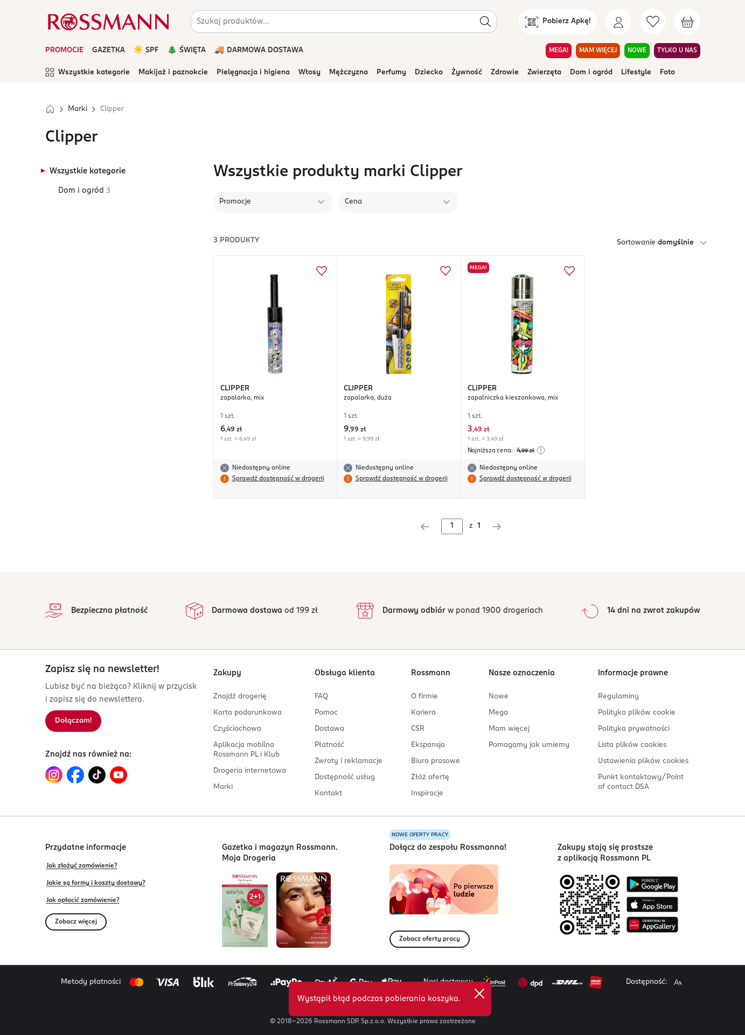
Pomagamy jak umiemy (529, 745)
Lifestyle (636, 72)
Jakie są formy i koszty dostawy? (95, 883)
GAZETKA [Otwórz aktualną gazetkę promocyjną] (108, 50)
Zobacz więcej (76, 922)
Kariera (423, 712)
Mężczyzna (348, 72)
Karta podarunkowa (247, 712)
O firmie (424, 696)
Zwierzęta (544, 72)
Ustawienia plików (643, 761)
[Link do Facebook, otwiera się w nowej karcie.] (75, 775)
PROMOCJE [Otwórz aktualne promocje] (64, 50)
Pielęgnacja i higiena (253, 72)
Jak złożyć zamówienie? (81, 866)
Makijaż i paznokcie (173, 72)
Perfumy (391, 72)
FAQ (321, 696)
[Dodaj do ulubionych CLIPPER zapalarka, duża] (445, 270)
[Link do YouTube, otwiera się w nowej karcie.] (118, 775)
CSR (417, 728)
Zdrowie (505, 72)
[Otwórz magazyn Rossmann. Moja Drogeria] (303, 910)
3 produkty (236, 240)
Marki (77, 109)
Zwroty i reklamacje (348, 761)
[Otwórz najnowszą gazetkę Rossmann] (245, 910)
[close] (479, 993)
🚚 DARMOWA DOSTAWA (258, 50)
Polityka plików (637, 712)
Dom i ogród (591, 72)
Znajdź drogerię (240, 696)
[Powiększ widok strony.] (677, 982)
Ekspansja (428, 745)
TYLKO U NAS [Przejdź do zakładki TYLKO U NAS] (677, 50)
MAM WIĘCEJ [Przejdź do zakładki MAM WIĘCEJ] (598, 50)
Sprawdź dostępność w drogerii (278, 478)
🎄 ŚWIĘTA (186, 50)
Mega (498, 712)
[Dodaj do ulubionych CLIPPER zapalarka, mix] (321, 270)
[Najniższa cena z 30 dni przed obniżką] (541, 450)
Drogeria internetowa (249, 770)
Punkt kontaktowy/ (641, 782)
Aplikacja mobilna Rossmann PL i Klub (246, 750)
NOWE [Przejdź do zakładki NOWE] (637, 50)
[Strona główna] (50, 109)
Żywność (466, 72)
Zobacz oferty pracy (429, 939)
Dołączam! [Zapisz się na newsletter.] (73, 720)
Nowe (499, 696)
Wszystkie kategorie (87, 72)
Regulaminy (618, 696)
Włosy (309, 72)
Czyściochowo (237, 728)
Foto (667, 72)
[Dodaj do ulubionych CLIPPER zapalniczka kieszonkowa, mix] (569, 270)
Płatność (329, 745)
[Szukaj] (485, 21)
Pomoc (326, 712)
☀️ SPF (146, 50)
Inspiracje (427, 793)
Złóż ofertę (430, 777)
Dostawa (329, 728)
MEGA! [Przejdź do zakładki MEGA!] (558, 50)
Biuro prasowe (435, 761)
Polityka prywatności (634, 728)
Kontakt (328, 793)
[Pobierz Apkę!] (558, 21)
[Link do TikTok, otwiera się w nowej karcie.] (97, 775)
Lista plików (632, 745)
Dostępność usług (345, 777)
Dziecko (429, 72)
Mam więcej (509, 728)
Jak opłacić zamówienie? (83, 900)
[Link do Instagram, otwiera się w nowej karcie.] (53, 775)
